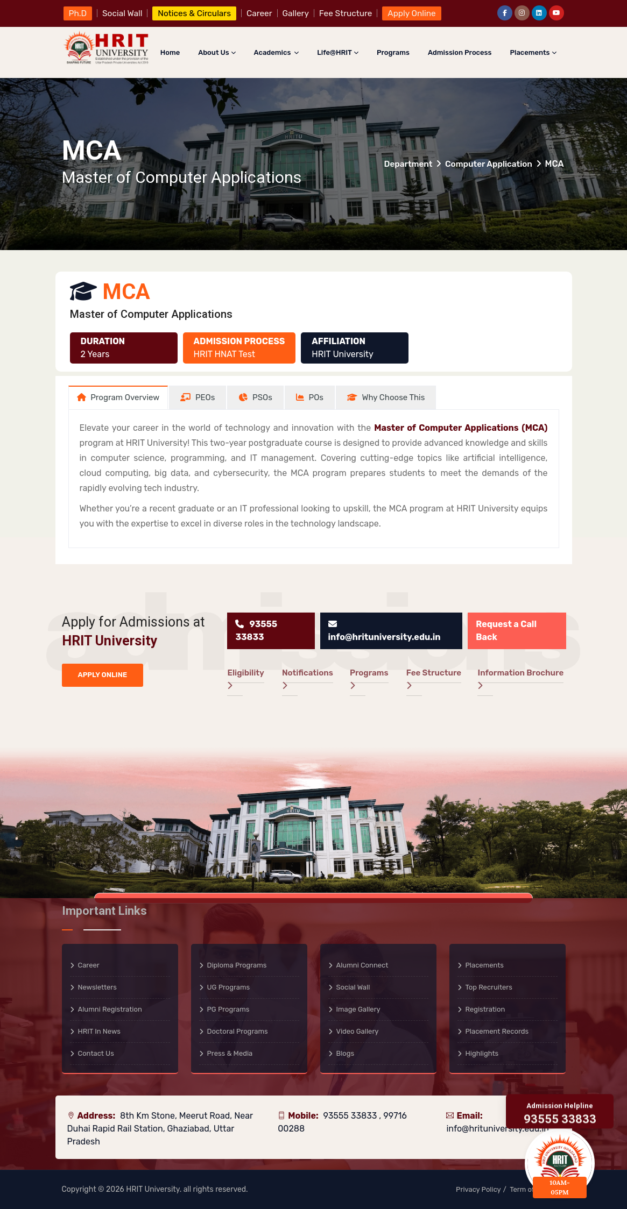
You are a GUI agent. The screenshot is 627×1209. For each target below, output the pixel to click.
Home (170, 52)
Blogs (345, 1053)
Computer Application (487, 164)
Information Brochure (520, 678)
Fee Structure (433, 678)
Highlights (482, 1053)
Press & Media (230, 1053)
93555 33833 (351, 1116)
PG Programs (228, 1009)
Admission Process (459, 52)
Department (404, 164)
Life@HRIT (337, 52)
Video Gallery (357, 1031)
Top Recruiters (489, 987)
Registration (485, 1009)
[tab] (118, 398)
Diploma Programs (237, 965)
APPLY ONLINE (103, 675)
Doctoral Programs (237, 1031)
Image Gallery (358, 1009)
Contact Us (96, 1053)
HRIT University (152, 1189)
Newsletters (97, 987)
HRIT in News (99, 1031)
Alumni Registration (110, 1009)
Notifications (307, 678)
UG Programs (228, 987)
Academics (276, 52)
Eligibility (245, 678)
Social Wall (353, 987)
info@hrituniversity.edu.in (497, 1128)
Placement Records (497, 1031)
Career (89, 965)
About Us (216, 52)
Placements (533, 52)
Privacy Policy (478, 1189)
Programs (393, 52)
